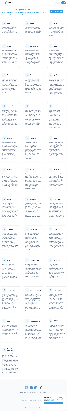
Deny (59, 406)
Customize (48, 406)
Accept (53, 403)
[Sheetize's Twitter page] (40, 387)
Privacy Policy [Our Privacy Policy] (24, 400)
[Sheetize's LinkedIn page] (35, 387)
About (57, 3)
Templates (26, 3)
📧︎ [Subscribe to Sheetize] (26, 388)
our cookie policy (51, 400)
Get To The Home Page (56, 11)
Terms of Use (33, 400)
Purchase (35, 3)
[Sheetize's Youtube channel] (31, 387)
